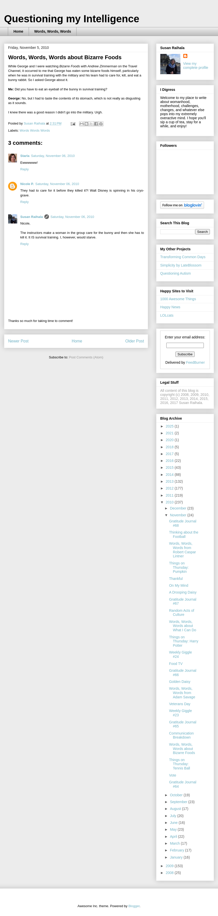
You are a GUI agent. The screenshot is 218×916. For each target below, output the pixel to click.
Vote (172, 775)
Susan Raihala (31, 217)
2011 (170, 495)
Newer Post (18, 341)
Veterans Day (179, 704)
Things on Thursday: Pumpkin (179, 567)
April (174, 836)
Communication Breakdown (181, 735)
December (178, 508)
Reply (24, 169)
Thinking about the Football (183, 534)
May (173, 829)
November (178, 515)
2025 (170, 426)
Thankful (176, 579)
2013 (170, 481)
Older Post (134, 341)
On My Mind (178, 585)
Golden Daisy (179, 682)
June (174, 823)
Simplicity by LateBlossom (181, 265)
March (175, 843)
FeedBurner (195, 362)
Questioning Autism (175, 273)
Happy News (170, 307)
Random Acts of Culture (181, 612)
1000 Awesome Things (178, 299)
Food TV (176, 664)
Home (18, 31)
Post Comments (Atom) (86, 357)
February (177, 850)
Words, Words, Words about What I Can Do (182, 626)
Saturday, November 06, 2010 (53, 156)
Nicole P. (27, 184)
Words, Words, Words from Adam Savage (182, 692)
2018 (170, 447)
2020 (170, 440)
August (176, 809)
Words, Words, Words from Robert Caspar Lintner (182, 549)
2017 (170, 454)
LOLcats (166, 315)
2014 (170, 475)
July (173, 816)
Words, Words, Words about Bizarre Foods (182, 748)
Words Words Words (35, 130)
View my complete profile (195, 66)
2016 (170, 461)
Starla (24, 156)
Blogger (133, 906)
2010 (170, 502)
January (177, 857)
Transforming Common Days (182, 257)
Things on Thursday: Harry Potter (183, 641)
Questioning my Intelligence (71, 18)
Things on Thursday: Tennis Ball (179, 764)
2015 (170, 467)
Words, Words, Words (52, 31)
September (179, 802)
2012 (170, 488)
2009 (170, 866)
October (177, 795)
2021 (170, 433)
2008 (170, 873)
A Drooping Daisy (182, 592)
